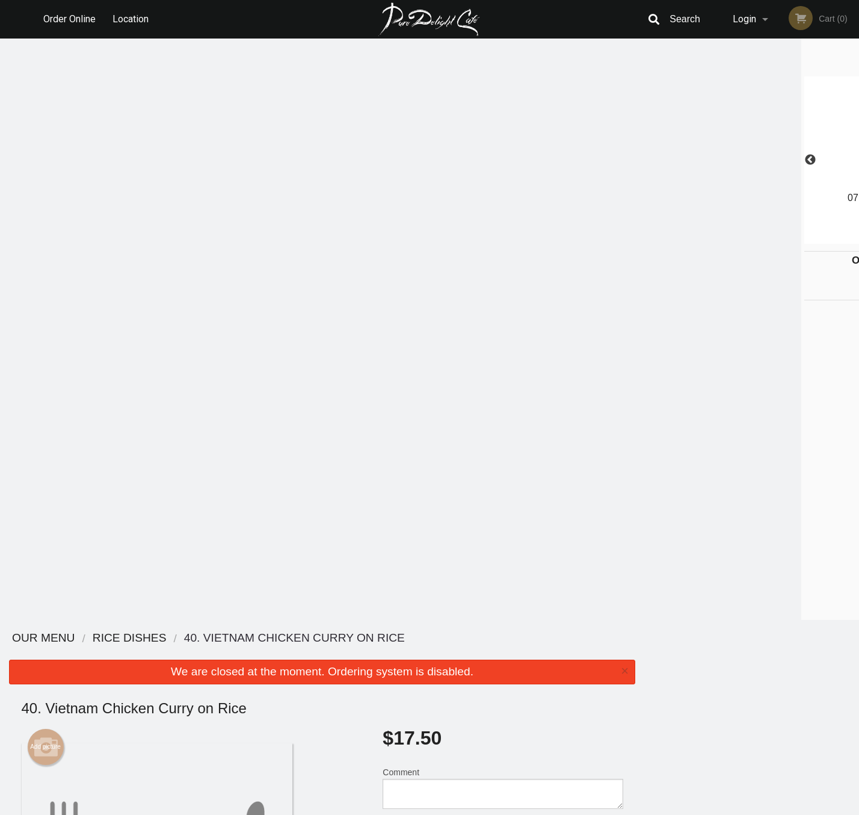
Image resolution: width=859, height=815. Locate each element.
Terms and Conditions (525, 669)
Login (744, 19)
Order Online (69, 19)
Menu (398, 654)
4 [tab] (761, 238)
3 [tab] (743, 238)
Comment (503, 207)
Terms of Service (449, 806)
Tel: (625, 683)
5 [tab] (779, 238)
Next (850, 160)
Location (130, 19)
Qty (419, 255)
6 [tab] (797, 238)
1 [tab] (707, 238)
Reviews (502, 654)
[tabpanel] (751, 160)
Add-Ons (497, 497)
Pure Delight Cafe (188, 638)
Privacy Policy (512, 683)
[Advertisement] (322, 581)
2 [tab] (725, 238)
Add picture (45, 165)
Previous (653, 160)
